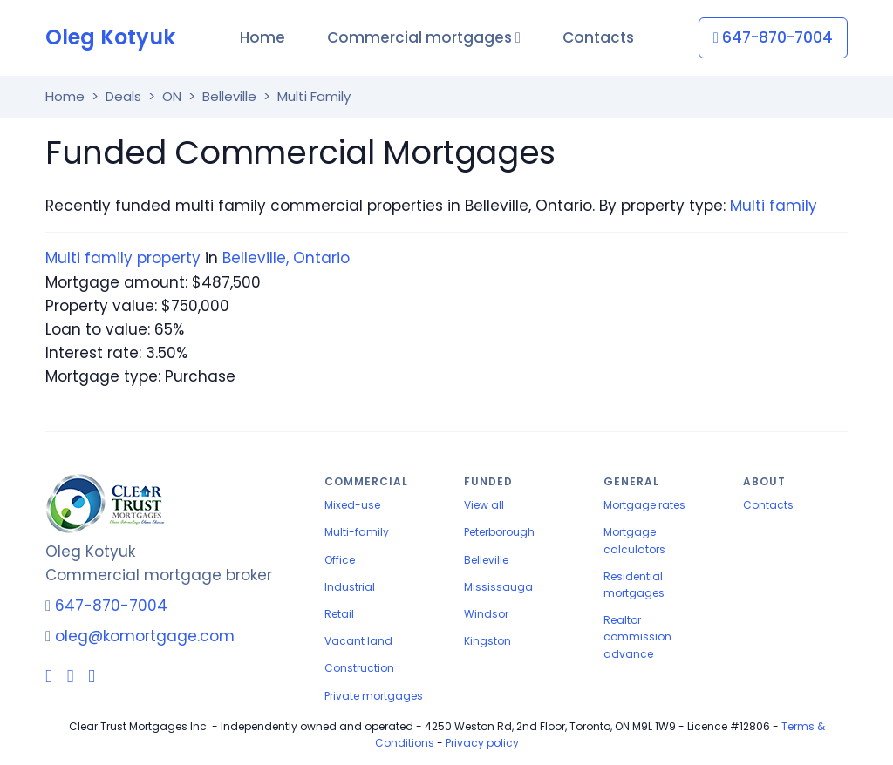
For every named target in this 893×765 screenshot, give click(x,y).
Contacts (598, 37)
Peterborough (499, 532)
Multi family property (123, 257)
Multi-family (356, 532)
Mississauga (498, 586)
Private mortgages (373, 695)
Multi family (773, 205)
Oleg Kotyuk (110, 37)
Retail (339, 613)
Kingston (487, 640)
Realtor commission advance (637, 636)
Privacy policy (482, 742)
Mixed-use (352, 505)
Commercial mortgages (424, 37)
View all (484, 505)
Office (339, 559)
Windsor (486, 613)
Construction (359, 667)
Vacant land (358, 640)
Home (262, 37)
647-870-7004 (773, 37)
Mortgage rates (644, 505)
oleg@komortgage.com (145, 636)
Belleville (486, 559)
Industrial (349, 586)
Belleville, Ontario (286, 257)
